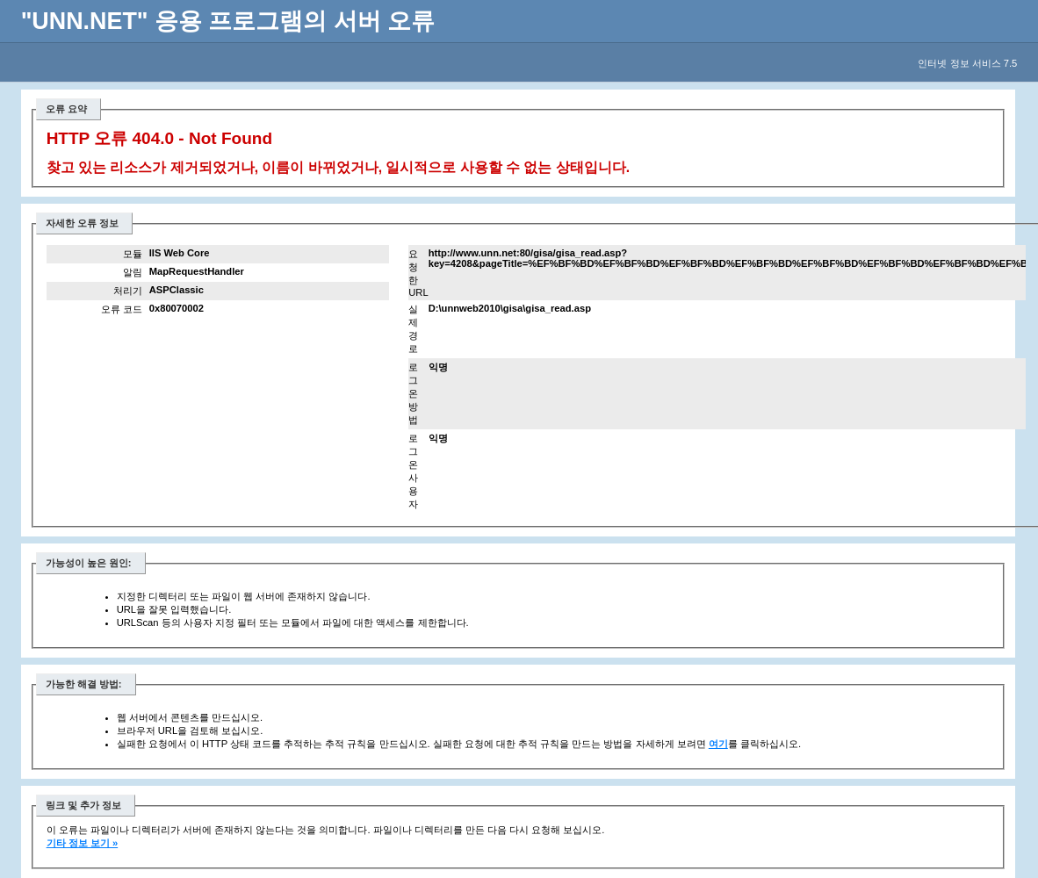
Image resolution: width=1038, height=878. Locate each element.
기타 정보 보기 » (83, 843)
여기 (718, 743)
